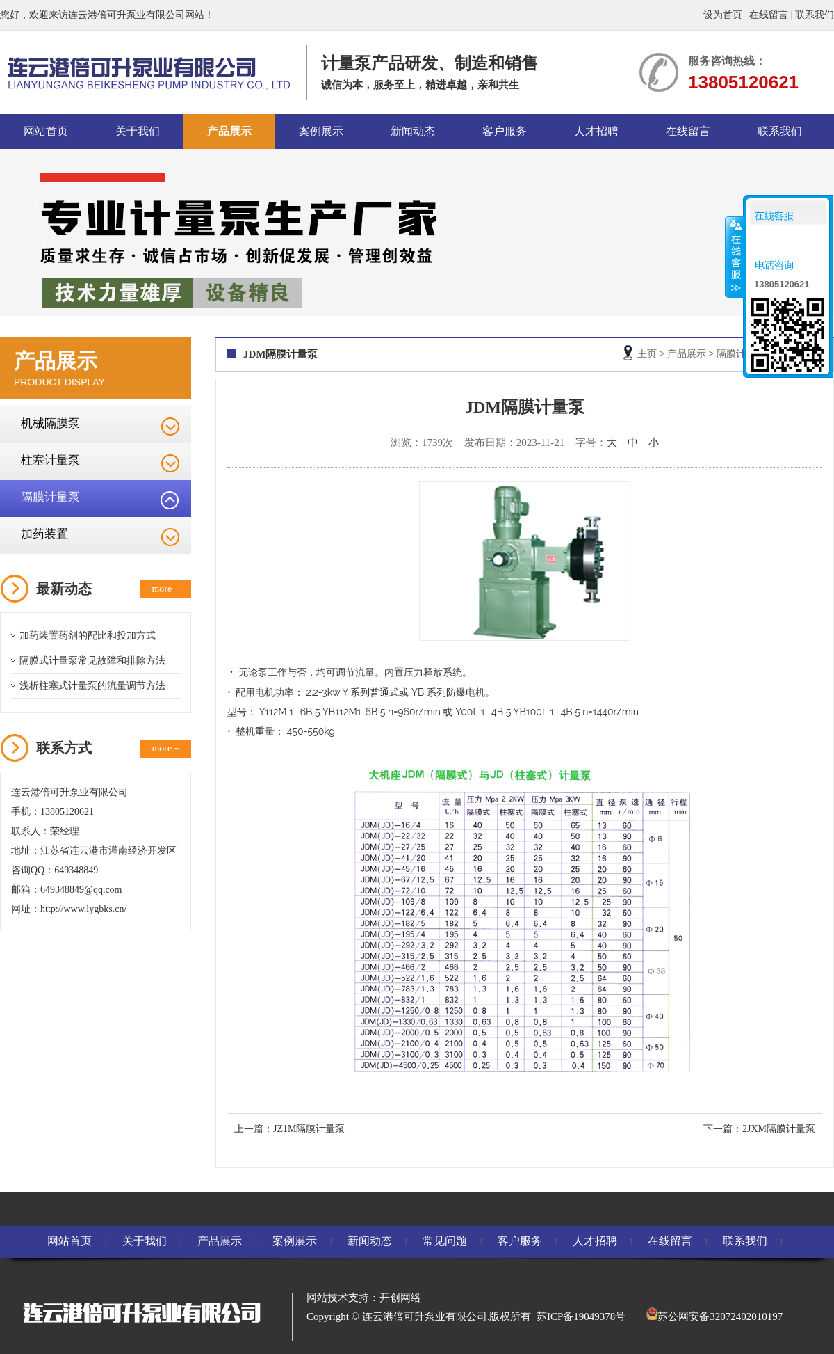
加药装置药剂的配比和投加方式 (87, 635)
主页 (647, 354)
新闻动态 (413, 131)
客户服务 (504, 131)
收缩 (734, 257)
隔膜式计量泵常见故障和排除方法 (92, 660)
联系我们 (814, 15)
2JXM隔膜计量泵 (778, 1129)
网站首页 (46, 131)
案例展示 (321, 131)
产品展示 (229, 131)
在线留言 (768, 15)
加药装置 (44, 534)
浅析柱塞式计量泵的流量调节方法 (92, 685)
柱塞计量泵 (50, 460)
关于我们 (137, 131)
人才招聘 (596, 131)
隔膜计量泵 (50, 497)
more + (165, 589)
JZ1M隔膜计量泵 (309, 1129)
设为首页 (722, 15)
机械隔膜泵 (50, 423)
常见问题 (445, 1241)
